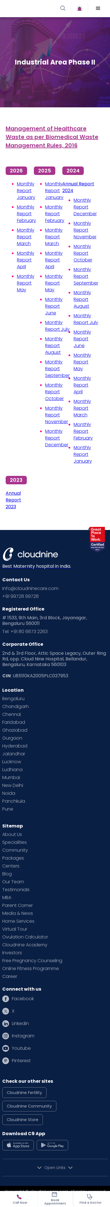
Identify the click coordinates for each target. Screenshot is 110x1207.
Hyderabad (14, 746)
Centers (10, 866)
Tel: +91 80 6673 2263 (25, 631)
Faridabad (13, 722)
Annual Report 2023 (13, 500)
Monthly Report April (25, 260)
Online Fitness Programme (30, 968)
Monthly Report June (54, 306)
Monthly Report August (54, 346)
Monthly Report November (56, 415)
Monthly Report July (57, 325)
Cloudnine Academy (24, 945)
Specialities (14, 842)
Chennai (11, 714)
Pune (7, 809)
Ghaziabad (14, 730)
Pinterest (21, 1060)
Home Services (18, 921)
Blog (7, 874)
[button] (98, 8)
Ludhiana (12, 769)
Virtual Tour (14, 929)
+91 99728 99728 (20, 596)
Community (15, 850)
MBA (6, 897)
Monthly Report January (26, 191)
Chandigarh (15, 706)
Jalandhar (13, 753)
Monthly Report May (25, 283)
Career (9, 976)
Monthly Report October (54, 392)
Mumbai (11, 777)
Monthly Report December (56, 438)
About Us (12, 834)
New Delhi (12, 785)
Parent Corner (17, 905)
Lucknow (11, 761)
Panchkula (13, 801)
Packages (13, 858)
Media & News (17, 913)
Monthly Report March (25, 237)
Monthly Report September (57, 369)
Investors (12, 952)
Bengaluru (13, 698)
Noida (8, 793)
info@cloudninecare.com (30, 588)
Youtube (21, 1048)
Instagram (23, 1036)
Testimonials (16, 889)
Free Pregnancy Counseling (32, 960)
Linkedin (20, 1023)
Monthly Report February (26, 214)
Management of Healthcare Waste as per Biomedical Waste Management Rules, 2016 (52, 137)
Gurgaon (12, 738)
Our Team (13, 881)
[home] (30, 8)
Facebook (23, 998)
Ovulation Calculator (25, 937)
